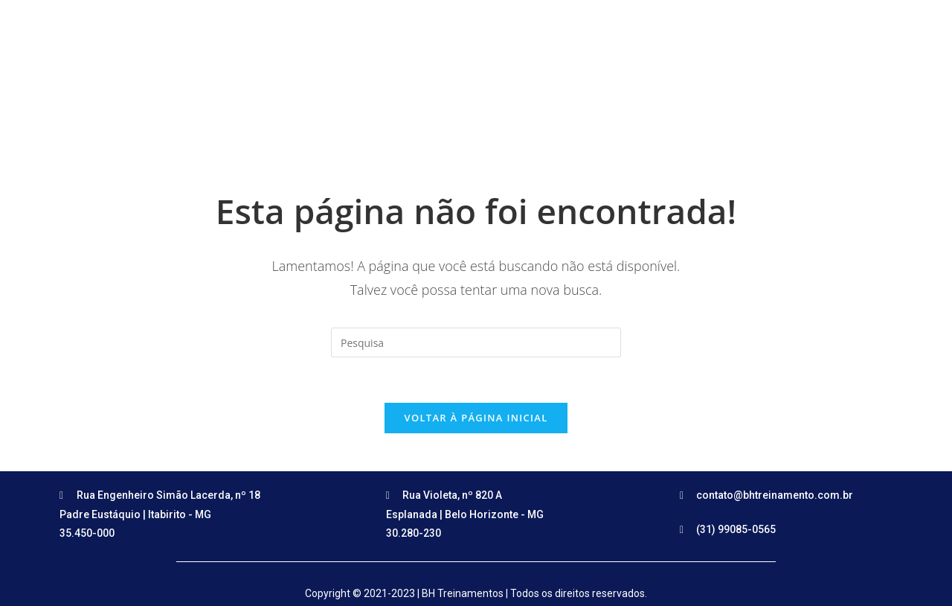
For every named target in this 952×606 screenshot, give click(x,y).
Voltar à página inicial (475, 417)
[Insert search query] (476, 342)
